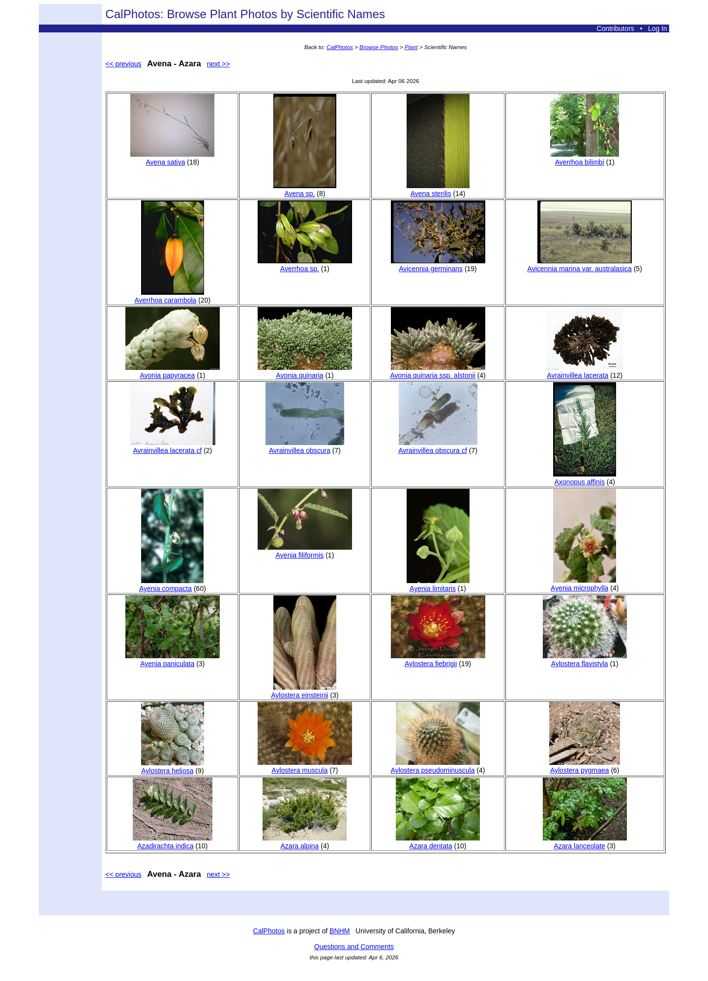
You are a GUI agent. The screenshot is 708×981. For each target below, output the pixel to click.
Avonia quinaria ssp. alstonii (437, 371)
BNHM (339, 931)
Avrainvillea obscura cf (437, 446)
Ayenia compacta (171, 584)
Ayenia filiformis (305, 551)
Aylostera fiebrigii (438, 660)
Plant (411, 47)
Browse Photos (378, 47)
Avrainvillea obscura (305, 446)
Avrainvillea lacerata (584, 371)
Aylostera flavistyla (585, 660)
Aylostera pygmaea (584, 766)
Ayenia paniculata (172, 660)
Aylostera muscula (305, 766)
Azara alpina (305, 842)
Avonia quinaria (305, 371)
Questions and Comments (354, 947)
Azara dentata (438, 842)
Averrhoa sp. (305, 265)
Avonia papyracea (172, 371)
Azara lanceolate (585, 842)
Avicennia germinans (438, 265)
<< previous (123, 64)
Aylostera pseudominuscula (435, 766)
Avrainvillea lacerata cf (172, 446)
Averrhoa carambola (169, 296)
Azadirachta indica (172, 842)
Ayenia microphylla (583, 584)
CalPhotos (339, 47)
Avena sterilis (438, 189)
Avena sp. (304, 189)
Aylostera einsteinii (303, 691)
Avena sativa (172, 158)
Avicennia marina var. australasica (580, 265)
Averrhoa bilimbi (584, 158)
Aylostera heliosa (172, 767)
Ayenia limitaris (438, 584)
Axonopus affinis (584, 478)
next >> (218, 64)
